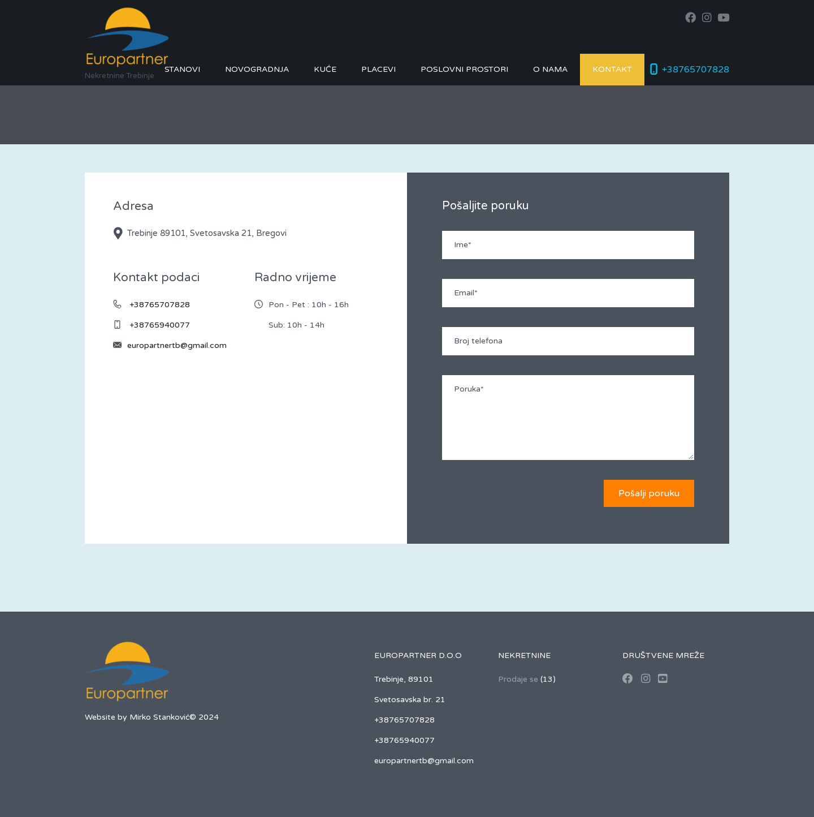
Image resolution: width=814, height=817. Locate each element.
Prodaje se (518, 679)
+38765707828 (695, 69)
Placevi (378, 69)
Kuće (325, 69)
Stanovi (182, 69)
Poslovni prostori (464, 69)
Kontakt (612, 69)
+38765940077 (159, 325)
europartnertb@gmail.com (177, 345)
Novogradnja (257, 69)
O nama (550, 69)
